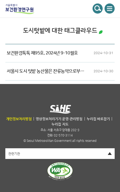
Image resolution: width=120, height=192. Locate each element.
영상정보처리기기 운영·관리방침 (59, 119)
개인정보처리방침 (19, 119)
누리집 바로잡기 (98, 119)
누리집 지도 (59, 124)
